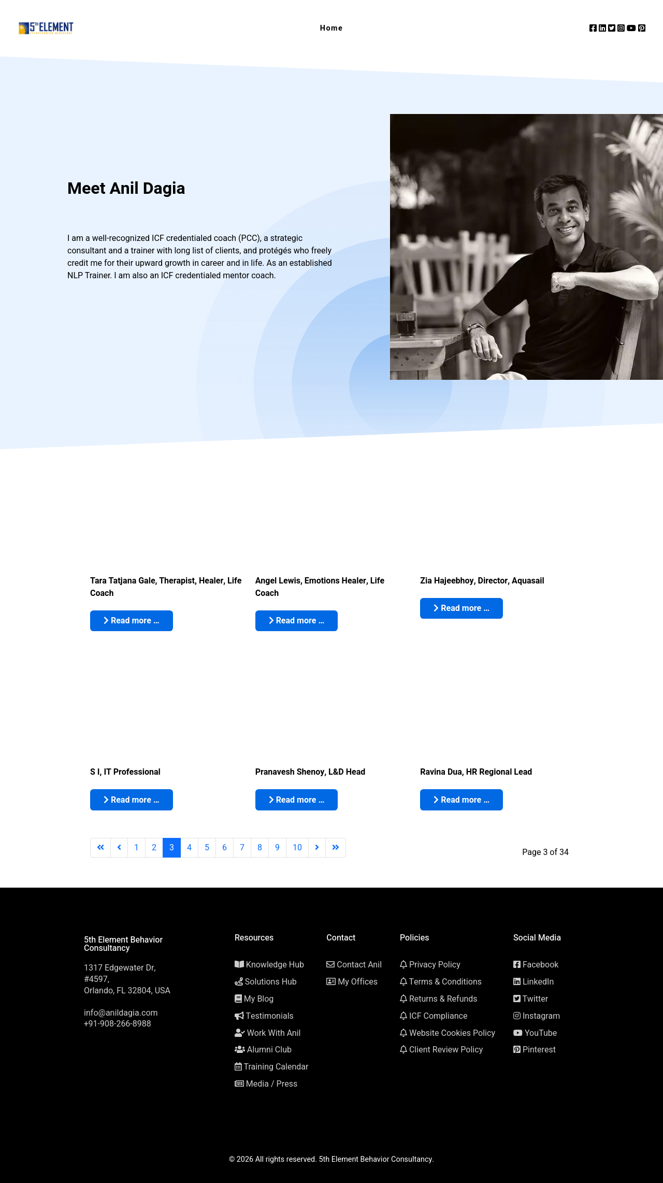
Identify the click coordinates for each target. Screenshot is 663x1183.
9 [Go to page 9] (277, 848)
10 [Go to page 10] (297, 848)
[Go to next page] (317, 848)
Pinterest (539, 1050)
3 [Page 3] (171, 848)
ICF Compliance (438, 1016)
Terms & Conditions (445, 982)
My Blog (259, 999)
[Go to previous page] (119, 848)
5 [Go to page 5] (207, 848)
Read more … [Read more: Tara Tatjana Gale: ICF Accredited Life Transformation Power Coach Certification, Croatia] (132, 621)
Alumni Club (269, 1050)
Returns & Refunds (443, 999)
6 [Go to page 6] (224, 848)
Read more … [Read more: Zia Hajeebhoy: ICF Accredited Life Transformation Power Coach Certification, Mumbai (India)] (461, 608)
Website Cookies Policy (452, 1033)
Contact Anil (359, 965)
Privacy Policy (434, 965)
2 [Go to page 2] (154, 848)
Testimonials (269, 1016)
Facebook (541, 965)
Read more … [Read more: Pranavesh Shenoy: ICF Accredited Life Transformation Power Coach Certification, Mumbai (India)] (297, 800)
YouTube (541, 1033)
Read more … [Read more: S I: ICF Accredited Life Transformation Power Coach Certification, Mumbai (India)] (132, 800)
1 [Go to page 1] (136, 848)
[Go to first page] (100, 848)
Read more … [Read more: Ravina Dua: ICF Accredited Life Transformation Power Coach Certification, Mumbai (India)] (461, 800)
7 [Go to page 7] (242, 848)
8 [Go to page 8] (259, 848)
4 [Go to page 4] (189, 848)
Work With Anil (274, 1033)
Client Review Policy (446, 1050)
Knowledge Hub (275, 965)
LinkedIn (538, 982)
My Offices (358, 982)
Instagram (541, 1016)
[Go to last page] (335, 848)
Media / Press (271, 1084)
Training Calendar (275, 1067)
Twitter (535, 999)
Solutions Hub (271, 982)
